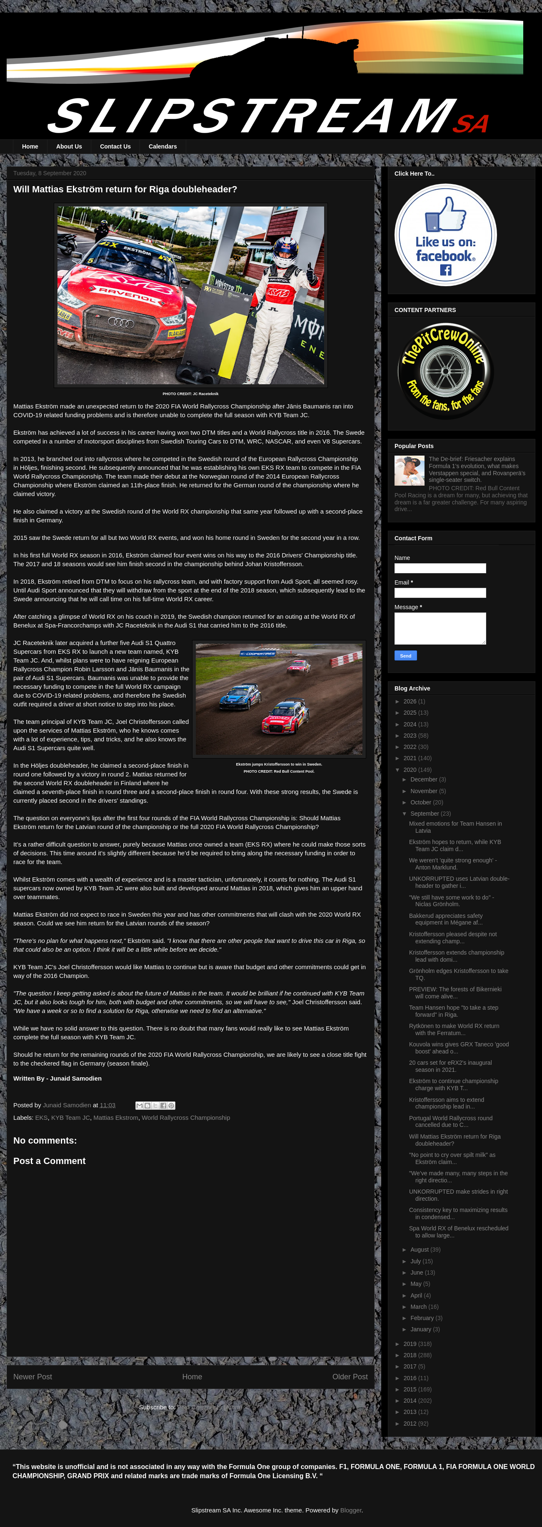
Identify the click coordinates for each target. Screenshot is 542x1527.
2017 (411, 1366)
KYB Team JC (70, 1117)
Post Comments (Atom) (209, 1407)
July (416, 1261)
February (422, 1318)
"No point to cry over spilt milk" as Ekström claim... (452, 1158)
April (417, 1295)
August (420, 1249)
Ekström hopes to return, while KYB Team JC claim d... (455, 845)
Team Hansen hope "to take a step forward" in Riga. (453, 1011)
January (421, 1329)
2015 (411, 1389)
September (425, 813)
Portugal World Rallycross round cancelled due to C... (451, 1122)
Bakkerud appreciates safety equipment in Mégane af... (446, 919)
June (417, 1272)
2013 (411, 1412)
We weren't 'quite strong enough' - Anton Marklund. (453, 864)
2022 (411, 746)
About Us (69, 146)
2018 (411, 1355)
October (421, 802)
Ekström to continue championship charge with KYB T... (453, 1084)
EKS (41, 1117)
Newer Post (32, 1377)
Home (30, 146)
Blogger (351, 1510)
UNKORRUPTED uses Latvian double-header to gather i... (459, 882)
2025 (411, 712)
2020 (411, 769)
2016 (411, 1378)
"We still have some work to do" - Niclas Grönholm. (451, 901)
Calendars (163, 146)
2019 (411, 1344)
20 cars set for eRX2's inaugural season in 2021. (450, 1066)
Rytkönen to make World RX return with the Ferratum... (454, 1029)
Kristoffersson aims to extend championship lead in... (446, 1103)
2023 (411, 735)
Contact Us (115, 146)
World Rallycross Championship (186, 1117)
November (424, 791)
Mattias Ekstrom (115, 1117)
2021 (411, 758)
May (416, 1283)
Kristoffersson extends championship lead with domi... (457, 956)
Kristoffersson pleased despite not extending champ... (453, 938)
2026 (411, 701)
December (424, 779)
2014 (411, 1400)
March (419, 1306)
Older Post (350, 1377)
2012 (411, 1423)
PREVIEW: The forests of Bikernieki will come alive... (455, 993)
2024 (411, 724)
